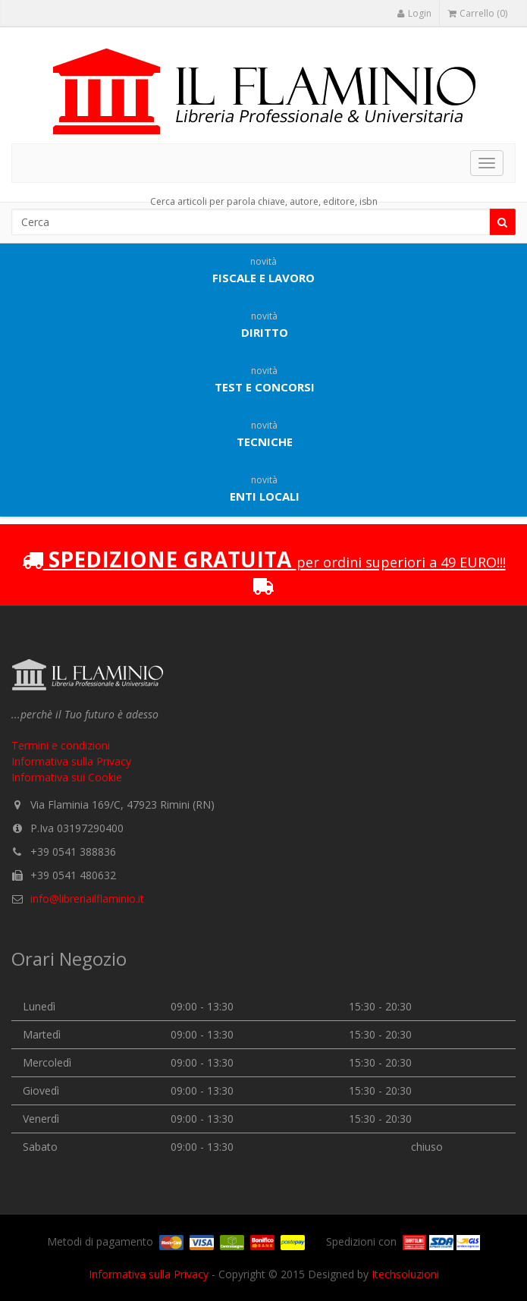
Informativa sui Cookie (66, 777)
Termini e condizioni (60, 745)
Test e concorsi (265, 379)
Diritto (264, 325)
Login (414, 13)
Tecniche (265, 434)
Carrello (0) (477, 13)
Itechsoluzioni (405, 1274)
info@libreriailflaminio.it (87, 898)
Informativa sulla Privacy (71, 761)
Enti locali (265, 488)
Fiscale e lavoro (263, 270)
